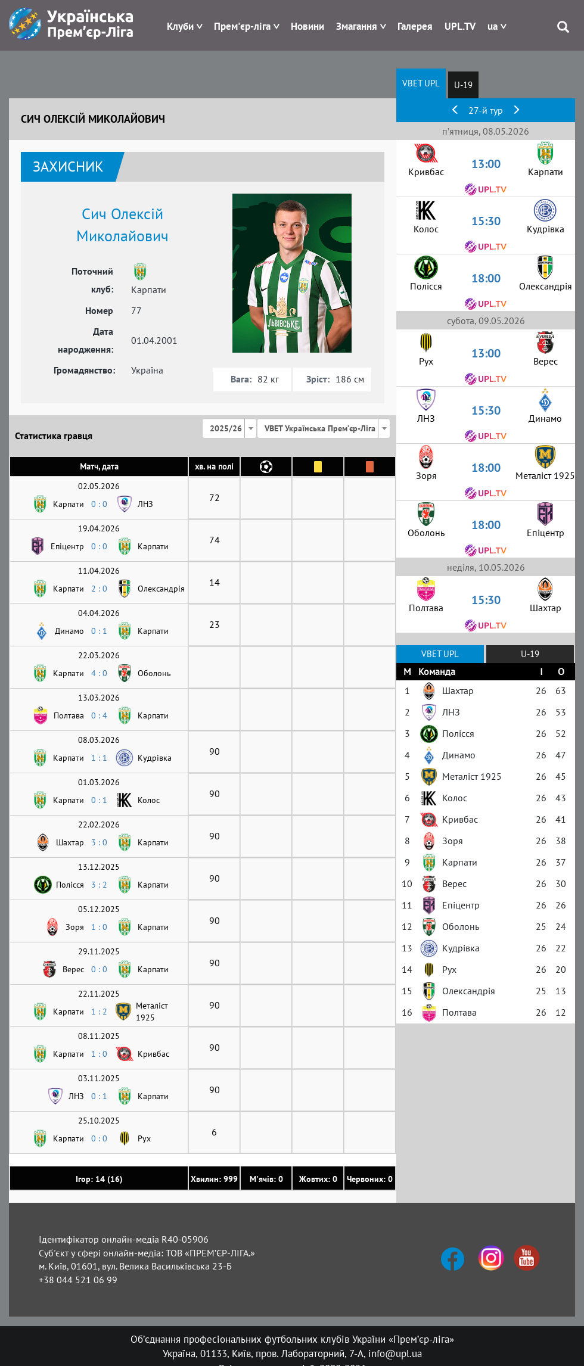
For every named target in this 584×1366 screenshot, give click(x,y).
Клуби (180, 26)
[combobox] (229, 428)
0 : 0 (99, 504)
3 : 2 (99, 884)
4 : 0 (99, 673)
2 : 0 (99, 588)
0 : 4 (99, 715)
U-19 (463, 85)
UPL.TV (460, 26)
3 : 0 (99, 842)
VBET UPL (421, 83)
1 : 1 (99, 757)
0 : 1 (99, 631)
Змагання (356, 26)
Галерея (415, 26)
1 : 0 (99, 927)
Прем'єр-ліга (242, 26)
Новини (307, 26)
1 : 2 (99, 1011)
